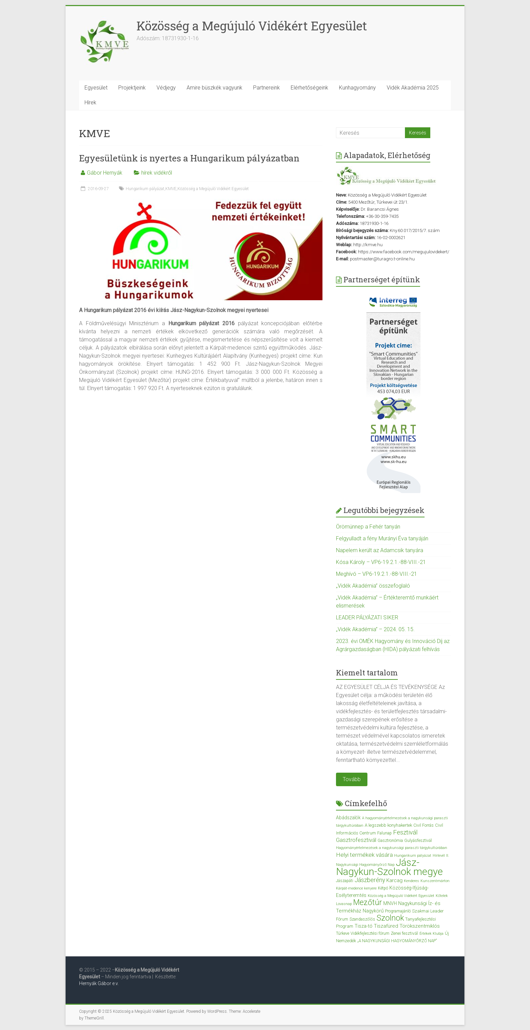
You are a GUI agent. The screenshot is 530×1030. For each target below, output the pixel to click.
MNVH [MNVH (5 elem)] (390, 903)
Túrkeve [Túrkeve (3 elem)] (342, 933)
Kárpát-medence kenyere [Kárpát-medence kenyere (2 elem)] (356, 888)
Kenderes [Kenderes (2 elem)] (411, 881)
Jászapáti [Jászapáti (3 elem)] (344, 880)
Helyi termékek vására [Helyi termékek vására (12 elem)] (364, 854)
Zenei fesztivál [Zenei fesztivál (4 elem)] (404, 933)
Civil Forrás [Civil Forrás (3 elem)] (423, 825)
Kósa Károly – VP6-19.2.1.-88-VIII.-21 (381, 562)
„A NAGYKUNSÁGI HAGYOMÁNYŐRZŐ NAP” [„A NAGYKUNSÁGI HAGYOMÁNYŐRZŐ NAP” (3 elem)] (397, 940)
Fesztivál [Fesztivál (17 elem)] (405, 832)
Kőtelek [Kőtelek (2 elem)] (442, 896)
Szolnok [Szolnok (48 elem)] (390, 918)
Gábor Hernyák (104, 173)
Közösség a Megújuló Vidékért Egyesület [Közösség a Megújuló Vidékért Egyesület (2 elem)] (401, 896)
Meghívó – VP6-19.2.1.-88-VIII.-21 (376, 574)
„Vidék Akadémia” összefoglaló (373, 586)
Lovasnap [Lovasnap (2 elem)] (344, 904)
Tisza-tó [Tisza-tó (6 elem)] (363, 926)
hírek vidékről (156, 173)
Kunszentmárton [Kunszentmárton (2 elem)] (435, 881)
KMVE (170, 188)
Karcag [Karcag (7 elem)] (394, 880)
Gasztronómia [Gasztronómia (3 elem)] (390, 840)
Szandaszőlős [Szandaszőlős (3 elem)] (362, 919)
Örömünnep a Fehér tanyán (368, 526)
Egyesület (96, 87)
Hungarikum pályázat (145, 188)
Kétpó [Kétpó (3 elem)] (383, 888)
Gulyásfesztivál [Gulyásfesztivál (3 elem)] (418, 840)
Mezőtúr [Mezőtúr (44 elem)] (367, 902)
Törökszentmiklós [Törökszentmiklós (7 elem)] (420, 926)
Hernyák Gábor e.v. (99, 983)
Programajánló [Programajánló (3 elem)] (398, 911)
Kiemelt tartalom (367, 672)
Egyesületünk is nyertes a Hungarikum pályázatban (189, 158)
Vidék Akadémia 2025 (413, 87)
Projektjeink (132, 87)
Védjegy (166, 87)
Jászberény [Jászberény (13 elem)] (370, 880)
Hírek (90, 102)
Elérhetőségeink (309, 87)
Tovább (352, 779)
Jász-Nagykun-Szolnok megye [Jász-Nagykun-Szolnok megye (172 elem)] (389, 867)
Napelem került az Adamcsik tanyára (379, 550)
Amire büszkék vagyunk (214, 87)
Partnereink (266, 87)
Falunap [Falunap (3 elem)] (384, 833)
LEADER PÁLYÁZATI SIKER (367, 617)
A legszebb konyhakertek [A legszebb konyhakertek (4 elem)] (388, 825)
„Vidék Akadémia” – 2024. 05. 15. (375, 629)
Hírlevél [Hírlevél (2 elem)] (439, 855)
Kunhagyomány (357, 87)
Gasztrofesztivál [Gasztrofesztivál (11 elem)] (356, 839)
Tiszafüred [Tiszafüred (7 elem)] (386, 926)
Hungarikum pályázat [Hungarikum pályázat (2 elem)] (412, 855)
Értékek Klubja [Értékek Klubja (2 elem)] (431, 933)
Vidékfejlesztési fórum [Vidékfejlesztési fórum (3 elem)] (370, 933)
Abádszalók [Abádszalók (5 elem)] (348, 817)
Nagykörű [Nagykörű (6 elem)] (373, 911)
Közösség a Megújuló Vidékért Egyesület (252, 26)
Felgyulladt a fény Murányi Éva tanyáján (382, 538)
